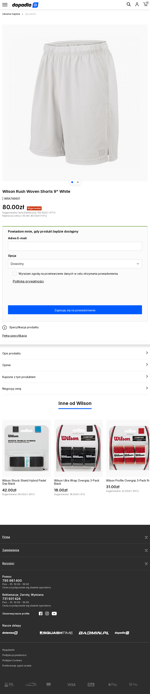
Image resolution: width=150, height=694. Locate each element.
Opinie (75, 365)
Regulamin (8, 649)
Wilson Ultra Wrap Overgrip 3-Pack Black (76, 482)
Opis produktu (75, 353)
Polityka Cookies (12, 660)
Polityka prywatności (28, 281)
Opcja (12, 255)
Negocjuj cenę (75, 388)
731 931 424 (11, 599)
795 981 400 (12, 580)
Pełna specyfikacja (14, 335)
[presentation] (37, 294)
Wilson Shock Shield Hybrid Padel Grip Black (24, 482)
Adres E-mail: (17, 238)
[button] (72, 182)
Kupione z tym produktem (75, 377)
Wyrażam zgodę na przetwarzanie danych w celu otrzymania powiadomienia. (68, 273)
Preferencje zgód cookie (16, 665)
